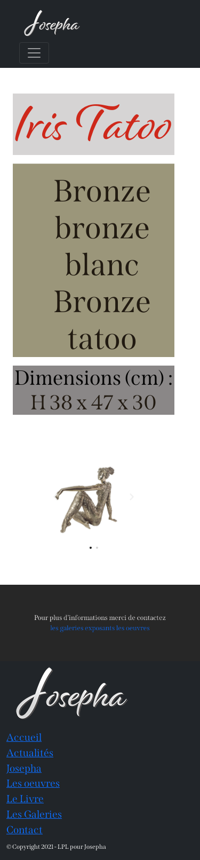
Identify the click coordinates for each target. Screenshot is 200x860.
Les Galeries (34, 814)
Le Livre (25, 799)
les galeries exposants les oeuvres (100, 627)
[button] (60, 497)
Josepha (24, 768)
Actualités (29, 753)
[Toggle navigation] (34, 53)
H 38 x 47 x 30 (93, 402)
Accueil (24, 737)
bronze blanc (102, 246)
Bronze (102, 191)
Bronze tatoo (102, 320)
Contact (24, 830)
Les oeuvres (33, 783)
